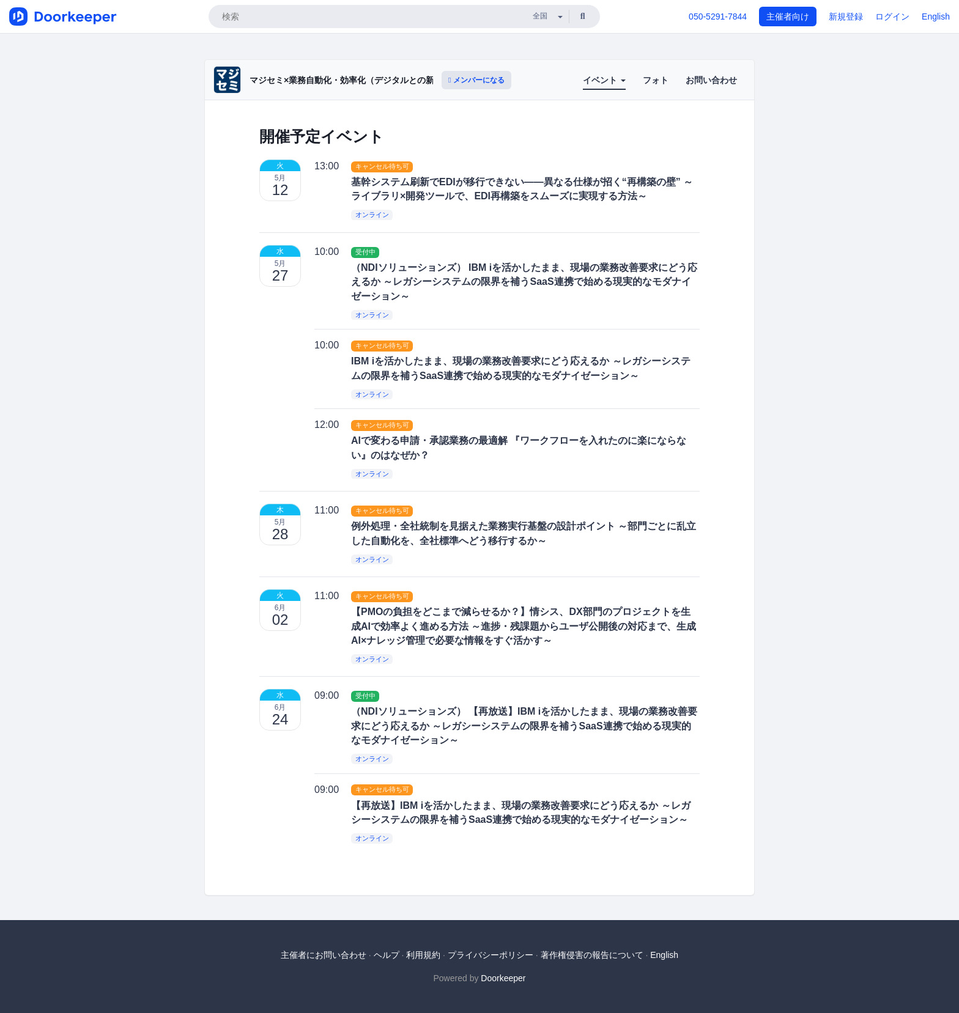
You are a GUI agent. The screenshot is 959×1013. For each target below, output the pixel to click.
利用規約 (423, 955)
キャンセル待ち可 (382, 166)
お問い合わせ (711, 80)
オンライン (372, 215)
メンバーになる (476, 80)
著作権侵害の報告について (592, 955)
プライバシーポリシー (490, 955)
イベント (604, 80)
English (936, 16)
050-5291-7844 (718, 16)
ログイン (892, 16)
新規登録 (846, 16)
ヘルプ (386, 955)
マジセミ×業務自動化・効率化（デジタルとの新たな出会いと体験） (380, 80)
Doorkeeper (503, 978)
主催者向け (787, 16)
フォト (655, 80)
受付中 (365, 252)
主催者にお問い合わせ (323, 955)
